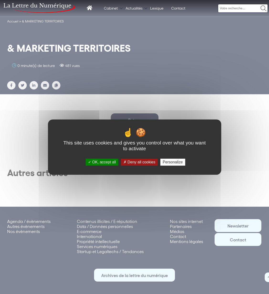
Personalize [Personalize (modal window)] (173, 162)
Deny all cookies (139, 162)
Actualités (134, 8)
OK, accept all (102, 162)
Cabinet (111, 8)
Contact (178, 8)
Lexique (157, 8)
